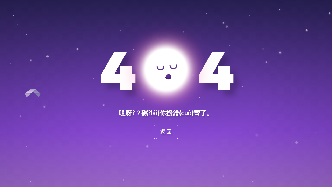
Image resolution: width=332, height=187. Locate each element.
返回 (166, 131)
